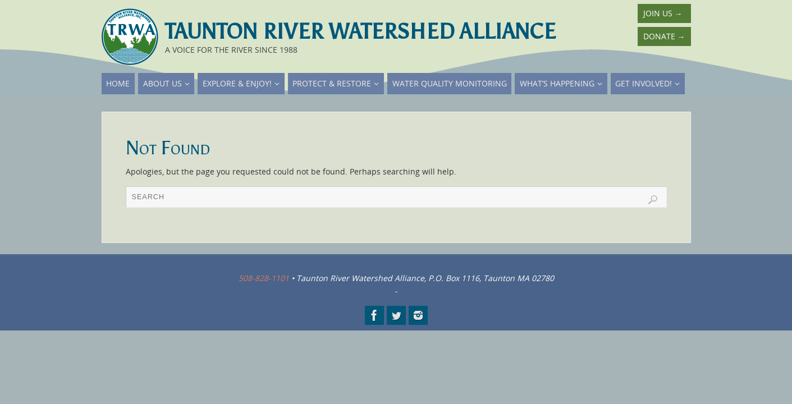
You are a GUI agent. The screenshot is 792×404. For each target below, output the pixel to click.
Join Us (663, 13)
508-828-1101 (264, 278)
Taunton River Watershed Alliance (360, 31)
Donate (664, 36)
